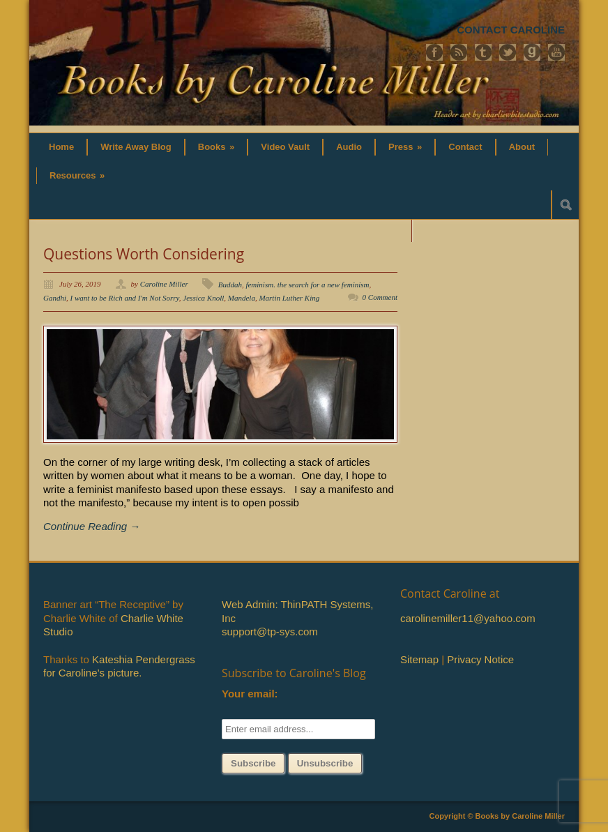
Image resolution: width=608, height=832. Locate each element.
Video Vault (285, 147)
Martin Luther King (289, 298)
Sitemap (419, 659)
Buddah (230, 284)
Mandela (241, 298)
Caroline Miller (164, 284)
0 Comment (380, 297)
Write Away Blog (136, 147)
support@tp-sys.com (270, 631)
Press (405, 147)
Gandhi (54, 298)
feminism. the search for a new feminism (307, 284)
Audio (349, 147)
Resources (77, 175)
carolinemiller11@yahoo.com (467, 618)
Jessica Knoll (203, 298)
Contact (465, 147)
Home (61, 147)
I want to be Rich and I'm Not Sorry (124, 298)
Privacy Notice (480, 659)
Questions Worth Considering (143, 254)
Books (216, 147)
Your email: (250, 693)
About (522, 147)
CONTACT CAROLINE (511, 30)
